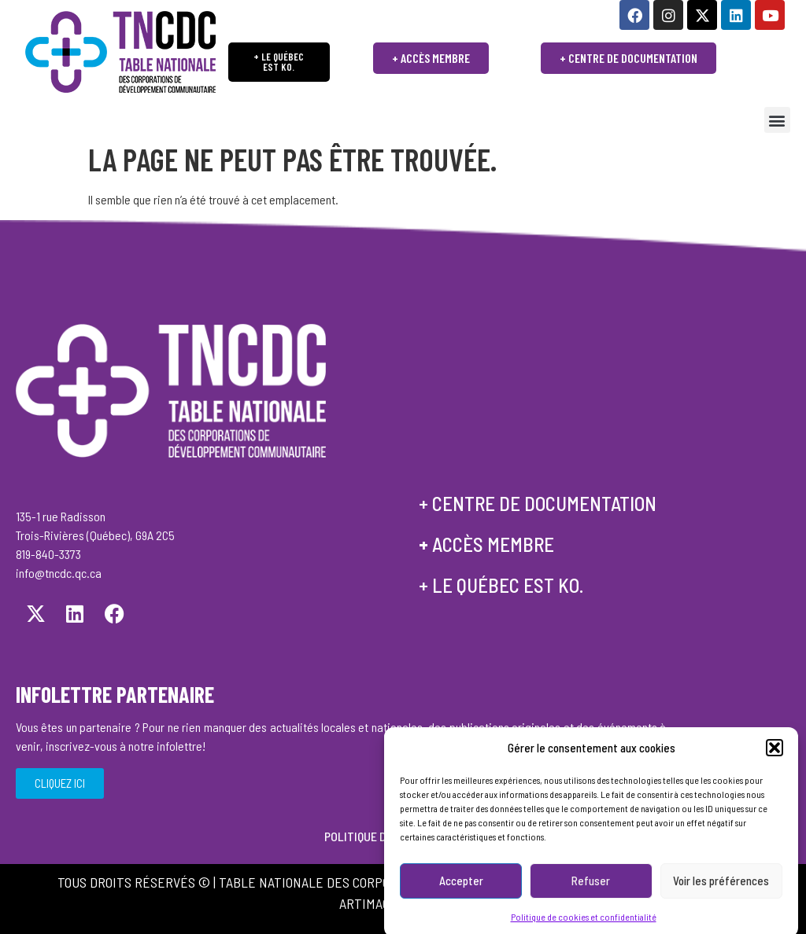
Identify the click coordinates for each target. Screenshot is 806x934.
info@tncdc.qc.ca (59, 572)
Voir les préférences (721, 896)
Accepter (461, 896)
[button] (774, 763)
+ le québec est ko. (501, 585)
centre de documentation (544, 503)
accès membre (493, 544)
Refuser (590, 896)
